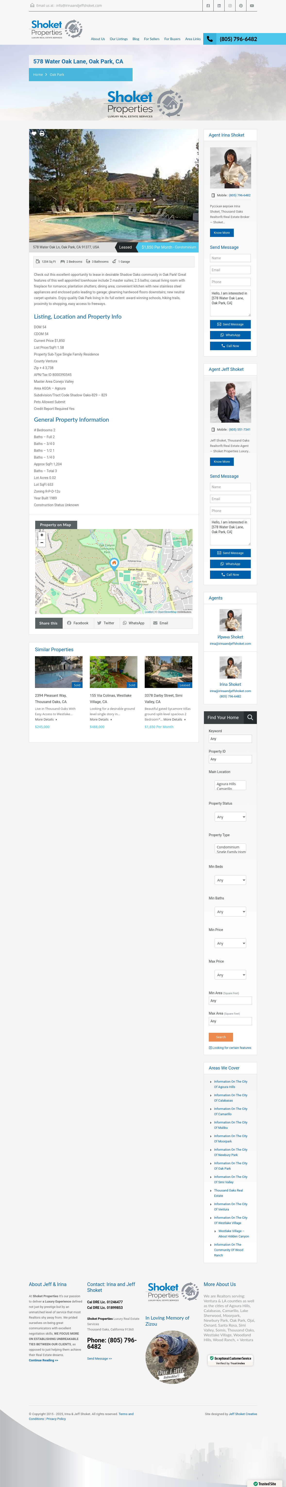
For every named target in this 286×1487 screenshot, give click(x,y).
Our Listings (119, 39)
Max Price (216, 961)
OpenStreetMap (167, 611)
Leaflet (149, 611)
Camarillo (230, 788)
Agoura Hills (230, 784)
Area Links (193, 39)
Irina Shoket (230, 684)
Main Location (219, 772)
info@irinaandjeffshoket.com (79, 5)
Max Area (224, 1013)
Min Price (216, 930)
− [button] (41, 543)
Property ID (217, 751)
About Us (98, 39)
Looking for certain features (230, 1048)
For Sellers (152, 39)
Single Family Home (230, 852)
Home (38, 74)
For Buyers (172, 39)
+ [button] (41, 535)
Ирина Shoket (230, 636)
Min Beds (216, 867)
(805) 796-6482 (238, 39)
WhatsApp (133, 623)
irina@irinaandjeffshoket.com (230, 643)
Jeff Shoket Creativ (242, 1414)
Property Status (220, 803)
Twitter (105, 623)
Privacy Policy (56, 1419)
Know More (222, 233)
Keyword (215, 731)
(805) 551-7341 (240, 429)
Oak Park (57, 74)
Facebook (77, 623)
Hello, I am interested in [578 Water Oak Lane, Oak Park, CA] (230, 303)
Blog (136, 39)
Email (160, 623)
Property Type (219, 835)
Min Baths (216, 898)
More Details (46, 719)
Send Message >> (99, 1358)
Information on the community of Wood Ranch (228, 1250)
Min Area (224, 993)
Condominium (230, 847)
